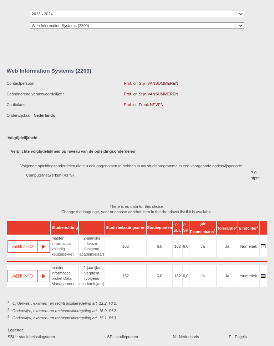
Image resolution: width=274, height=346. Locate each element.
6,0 (159, 246)
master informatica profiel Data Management (62, 276)
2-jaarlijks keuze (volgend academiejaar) (91, 246)
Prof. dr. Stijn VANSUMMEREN (151, 83)
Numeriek (248, 246)
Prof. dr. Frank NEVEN (143, 105)
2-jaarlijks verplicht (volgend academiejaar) (91, 276)
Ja (203, 246)
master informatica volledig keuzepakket (62, 246)
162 (125, 246)
